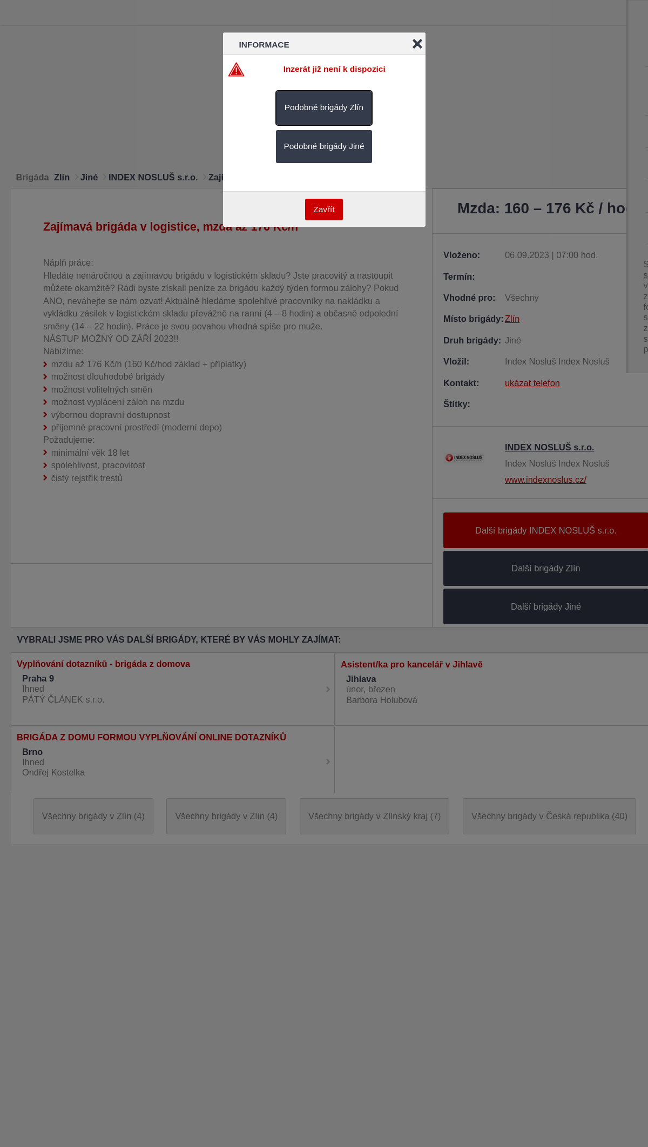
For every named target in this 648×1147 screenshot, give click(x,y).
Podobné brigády (324, 107)
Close (417, 43)
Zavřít (323, 209)
